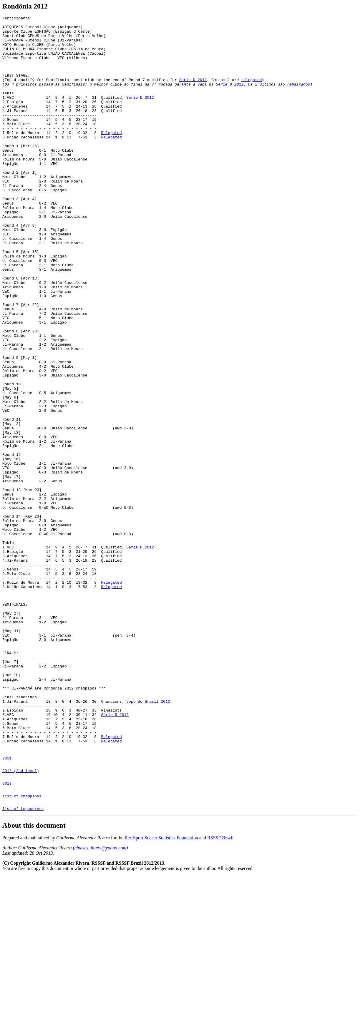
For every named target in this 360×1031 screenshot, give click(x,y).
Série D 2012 (193, 93)
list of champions (22, 949)
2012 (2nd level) (20, 920)
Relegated (111, 156)
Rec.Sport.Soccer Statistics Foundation (161, 992)
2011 (6, 906)
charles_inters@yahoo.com (100, 1002)
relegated (251, 93)
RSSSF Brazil (220, 992)
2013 (6, 935)
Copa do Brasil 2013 (148, 838)
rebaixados (298, 98)
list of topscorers (23, 963)
